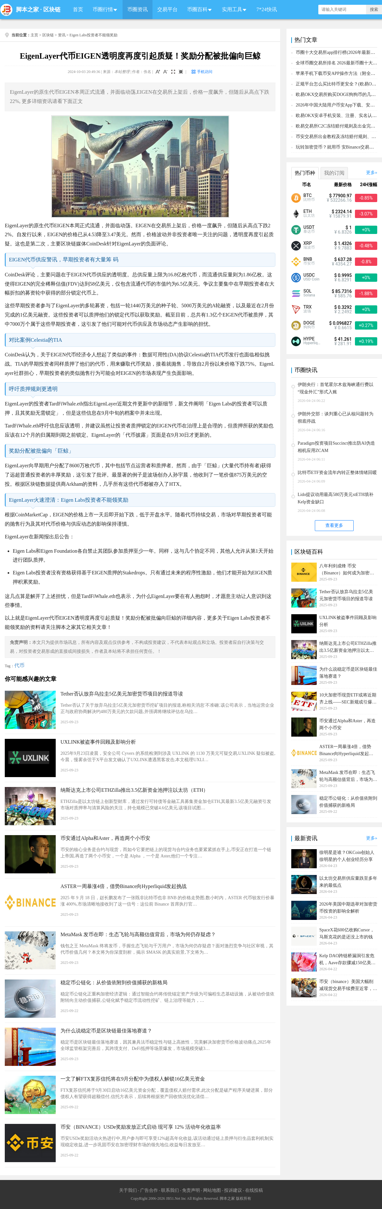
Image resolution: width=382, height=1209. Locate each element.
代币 (19, 665)
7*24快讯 (267, 9)
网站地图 (212, 1190)
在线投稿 (254, 1190)
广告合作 (149, 1190)
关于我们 (128, 1190)
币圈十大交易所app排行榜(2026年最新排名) (338, 52)
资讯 (62, 35)
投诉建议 (233, 1190)
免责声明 (191, 1190)
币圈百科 (197, 9)
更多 (370, 172)
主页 (34, 35)
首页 (78, 9)
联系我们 (170, 1190)
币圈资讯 (137, 9)
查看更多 (334, 525)
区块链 (51, 9)
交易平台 (167, 9)
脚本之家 (27, 9)
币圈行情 (103, 9)
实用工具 (232, 9)
